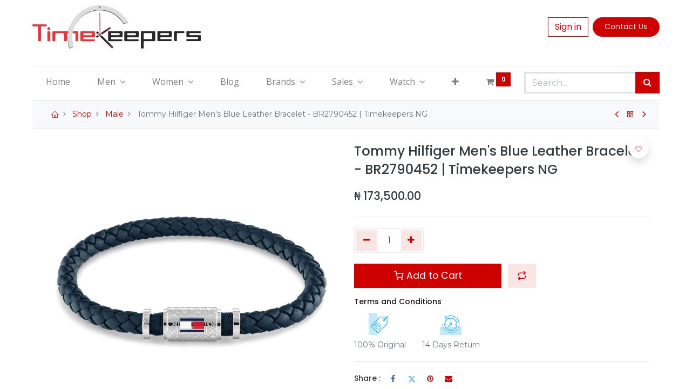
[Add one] (411, 240)
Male (114, 114)
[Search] (647, 82)
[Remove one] (366, 240)
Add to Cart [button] (428, 275)
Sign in (568, 27)
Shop (82, 114)
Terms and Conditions (398, 301)
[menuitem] (58, 81)
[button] (455, 81)
